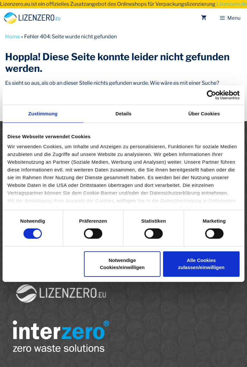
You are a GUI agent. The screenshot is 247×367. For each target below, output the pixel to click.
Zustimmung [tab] (43, 113)
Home (12, 37)
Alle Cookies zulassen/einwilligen (201, 263)
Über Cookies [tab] (204, 113)
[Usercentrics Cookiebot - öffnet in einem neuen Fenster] (211, 95)
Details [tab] (123, 113)
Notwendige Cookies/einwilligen (122, 263)
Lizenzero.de (231, 4)
